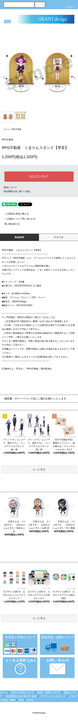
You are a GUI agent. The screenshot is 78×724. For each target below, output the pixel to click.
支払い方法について (22, 692)
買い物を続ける (10, 224)
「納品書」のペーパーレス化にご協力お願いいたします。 (35, 398)
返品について (10, 187)
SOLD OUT (39, 176)
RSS (21, 700)
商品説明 (19, 237)
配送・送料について (49, 692)
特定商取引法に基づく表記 (17, 191)
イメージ (58, 237)
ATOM (29, 700)
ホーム (6, 129)
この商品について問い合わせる (17, 219)
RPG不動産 (16, 129)
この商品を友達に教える (14, 213)
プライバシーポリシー (53, 696)
